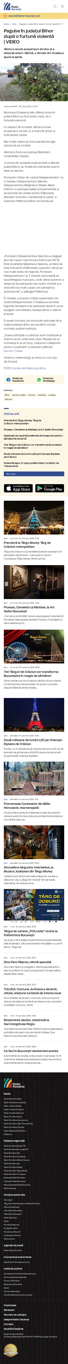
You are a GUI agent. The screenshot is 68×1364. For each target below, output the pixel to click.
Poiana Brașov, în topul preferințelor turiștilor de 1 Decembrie (34, 464)
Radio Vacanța (10, 1188)
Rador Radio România (13, 1250)
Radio (6, 1221)
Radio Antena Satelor (13, 1106)
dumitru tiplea (19, 395)
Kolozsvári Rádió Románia (15, 1181)
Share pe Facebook (18, 379)
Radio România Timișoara (14, 1174)
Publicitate (10, 1305)
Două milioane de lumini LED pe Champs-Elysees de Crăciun (34, 455)
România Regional (11, 1225)
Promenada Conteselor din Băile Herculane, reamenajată (34, 792)
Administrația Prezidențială (15, 1277)
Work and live (9, 1239)
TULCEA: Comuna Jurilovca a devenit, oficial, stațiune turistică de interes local (34, 993)
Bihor (7, 395)
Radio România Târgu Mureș (15, 1171)
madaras (41, 395)
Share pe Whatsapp (49, 379)
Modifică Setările (13, 1329)
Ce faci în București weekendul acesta (34, 1053)
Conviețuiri (8, 1200)
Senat (6, 1288)
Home (6, 24)
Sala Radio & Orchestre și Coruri (17, 1262)
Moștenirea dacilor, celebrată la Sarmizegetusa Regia (34, 1024)
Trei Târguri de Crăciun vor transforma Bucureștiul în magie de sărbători (34, 446)
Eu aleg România (11, 1228)
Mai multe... (12, 474)
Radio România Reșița (13, 1167)
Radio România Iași (12, 1163)
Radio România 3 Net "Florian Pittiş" (18, 1124)
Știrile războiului (10, 1218)
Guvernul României (12, 1281)
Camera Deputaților (12, 1291)
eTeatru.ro (8, 1134)
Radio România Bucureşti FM (16, 1149)
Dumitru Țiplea (13, 351)
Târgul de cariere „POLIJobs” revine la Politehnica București (34, 919)
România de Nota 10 (12, 1232)
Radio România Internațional (16, 1120)
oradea (51, 395)
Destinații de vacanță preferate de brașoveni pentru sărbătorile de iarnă (34, 437)
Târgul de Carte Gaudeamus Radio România (22, 1203)
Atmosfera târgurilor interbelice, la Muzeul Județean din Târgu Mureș (34, 855)
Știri (14, 24)
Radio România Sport (13, 1117)
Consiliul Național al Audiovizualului (18, 1295)
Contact (8, 1324)
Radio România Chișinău (14, 1127)
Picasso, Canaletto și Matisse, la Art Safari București (34, 430)
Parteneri (9, 1310)
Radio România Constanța (15, 1156)
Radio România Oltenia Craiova (17, 1160)
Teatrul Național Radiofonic (15, 1131)
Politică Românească (13, 1214)
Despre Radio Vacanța (16, 1319)
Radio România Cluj (12, 1153)
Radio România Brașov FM (15, 1146)
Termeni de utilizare (15, 1315)
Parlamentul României (13, 1284)
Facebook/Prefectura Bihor (29, 368)
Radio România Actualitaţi (15, 1102)
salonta (8, 399)
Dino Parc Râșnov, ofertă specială (34, 964)
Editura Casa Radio (12, 1207)
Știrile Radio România (13, 1099)
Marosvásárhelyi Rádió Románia (17, 1185)
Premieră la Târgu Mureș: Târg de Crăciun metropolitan (34, 422)
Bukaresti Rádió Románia (14, 1178)
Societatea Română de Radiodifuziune (20, 1274)
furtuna (31, 395)
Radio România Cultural (14, 1109)
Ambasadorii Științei (12, 1235)
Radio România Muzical (14, 1113)
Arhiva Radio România (13, 1210)
